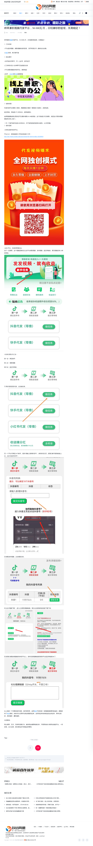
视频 (11, 40)
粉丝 (8, 713)
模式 (35, 711)
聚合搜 (58, 1)
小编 (13, 757)
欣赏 (38, 13)
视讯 (55, 13)
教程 (15, 13)
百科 (44, 13)
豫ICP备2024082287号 (31, 840)
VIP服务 (40, 826)
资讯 (61, 13)
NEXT (61, 781)
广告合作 (46, 826)
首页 (6, 13)
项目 (21, 13)
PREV (7, 781)
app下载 (66, 826)
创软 (32, 13)
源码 (26, 13)
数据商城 (70, 1)
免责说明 (53, 826)
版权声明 (59, 826)
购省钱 (68, 13)
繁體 (87, 1)
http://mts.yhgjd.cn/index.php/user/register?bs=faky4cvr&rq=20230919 (23, 136)
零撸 (25, 32)
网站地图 (72, 826)
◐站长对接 (64, 1)
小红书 (11, 74)
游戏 (50, 13)
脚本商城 (77, 1)
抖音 (16, 74)
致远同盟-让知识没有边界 (12, 2)
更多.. (74, 13)
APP (53, 1)
